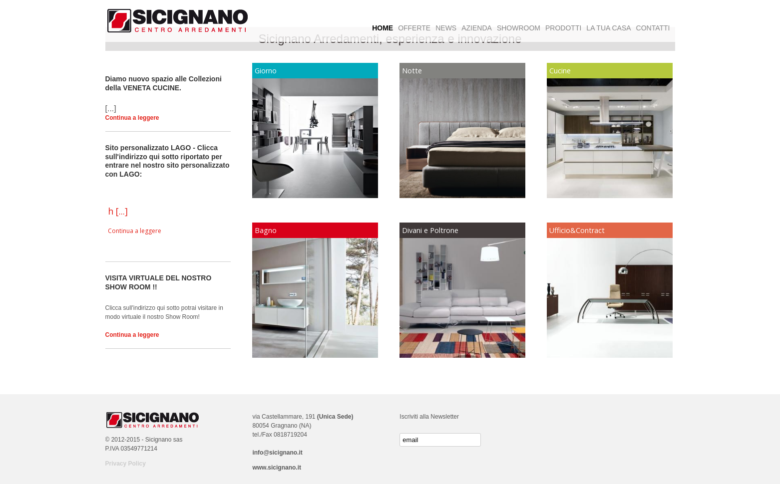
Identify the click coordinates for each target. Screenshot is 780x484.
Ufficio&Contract (577, 230)
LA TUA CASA (608, 28)
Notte (412, 70)
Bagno (266, 230)
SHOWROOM (518, 28)
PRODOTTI (563, 28)
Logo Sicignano (177, 21)
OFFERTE (414, 28)
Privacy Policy (125, 463)
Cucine (560, 70)
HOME (382, 28)
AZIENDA (476, 28)
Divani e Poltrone (430, 230)
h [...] (118, 211)
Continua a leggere (132, 117)
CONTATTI (653, 28)
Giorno (266, 70)
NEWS (445, 28)
